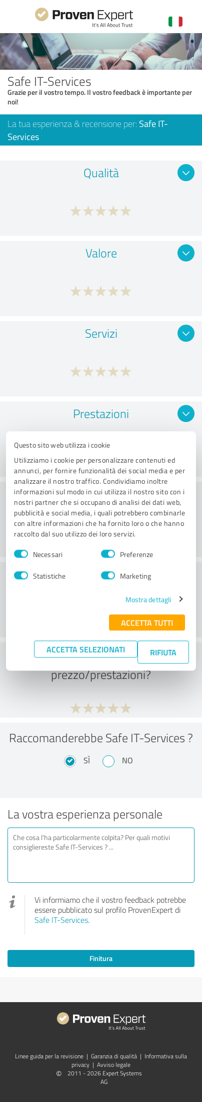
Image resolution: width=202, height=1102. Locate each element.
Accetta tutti (147, 622)
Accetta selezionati (85, 648)
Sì (87, 760)
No (127, 760)
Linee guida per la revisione (49, 1056)
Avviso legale (113, 1064)
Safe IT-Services (61, 919)
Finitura (101, 958)
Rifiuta (163, 651)
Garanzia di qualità (114, 1056)
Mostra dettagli (149, 599)
